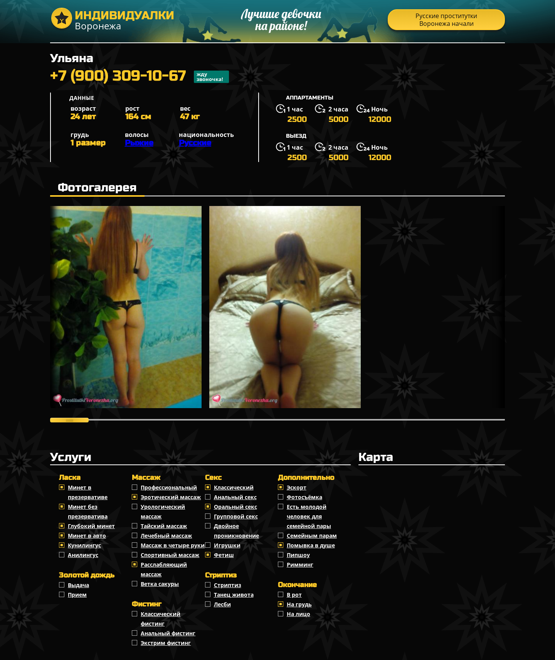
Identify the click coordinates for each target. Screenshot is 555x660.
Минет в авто (87, 535)
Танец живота (234, 594)
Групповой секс (236, 516)
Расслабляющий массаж (164, 569)
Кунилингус (84, 545)
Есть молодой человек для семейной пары (309, 516)
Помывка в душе (311, 545)
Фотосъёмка (304, 497)
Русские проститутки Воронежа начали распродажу (446, 21)
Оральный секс (235, 506)
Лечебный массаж (166, 535)
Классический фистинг (160, 618)
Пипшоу (298, 555)
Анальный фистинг (168, 633)
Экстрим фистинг (166, 642)
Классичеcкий (234, 487)
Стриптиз (227, 585)
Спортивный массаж (170, 555)
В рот (294, 594)
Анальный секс (235, 497)
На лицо (298, 614)
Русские (195, 143)
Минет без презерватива (88, 511)
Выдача (78, 585)
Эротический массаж (171, 497)
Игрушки (227, 545)
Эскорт (296, 487)
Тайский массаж (164, 526)
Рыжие (139, 143)
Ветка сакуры (160, 583)
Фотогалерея (97, 187)
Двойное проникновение (236, 530)
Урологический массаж (163, 511)
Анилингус (83, 555)
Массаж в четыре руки (173, 545)
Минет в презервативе (88, 492)
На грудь (299, 604)
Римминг (300, 564)
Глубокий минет (91, 526)
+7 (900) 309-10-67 (139, 77)
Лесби (222, 604)
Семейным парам (312, 535)
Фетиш (224, 555)
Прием (77, 594)
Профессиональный (169, 487)
